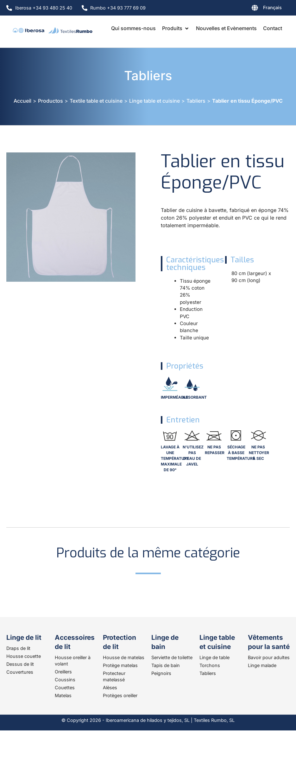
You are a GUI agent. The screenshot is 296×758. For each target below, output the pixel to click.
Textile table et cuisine (96, 101)
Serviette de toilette (171, 657)
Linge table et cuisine (154, 101)
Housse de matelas (123, 657)
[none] (250, 8)
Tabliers (148, 75)
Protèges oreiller (120, 695)
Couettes (65, 687)
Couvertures (19, 672)
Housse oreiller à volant (73, 660)
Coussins (65, 679)
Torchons (209, 665)
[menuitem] (250, 8)
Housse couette (23, 656)
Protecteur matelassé (114, 676)
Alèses (110, 687)
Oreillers (63, 671)
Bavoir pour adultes (269, 657)
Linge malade (262, 665)
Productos (50, 101)
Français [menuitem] (272, 7)
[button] (176, 28)
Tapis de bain (165, 665)
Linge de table (214, 657)
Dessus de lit (20, 664)
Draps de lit (18, 648)
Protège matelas (120, 665)
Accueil (22, 101)
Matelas (63, 695)
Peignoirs (161, 673)
